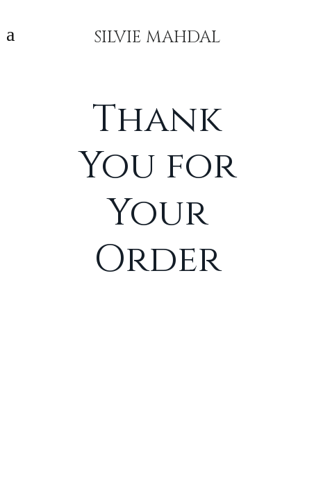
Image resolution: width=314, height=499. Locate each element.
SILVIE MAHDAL (157, 34)
